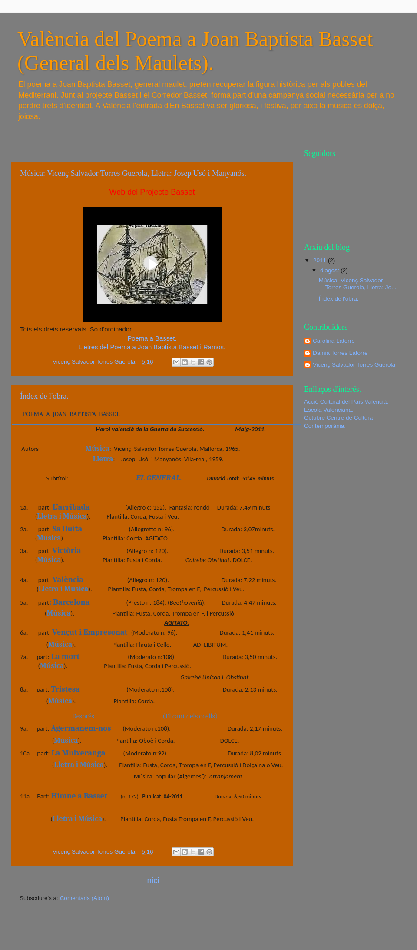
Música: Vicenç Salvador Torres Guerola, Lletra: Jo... (358, 284)
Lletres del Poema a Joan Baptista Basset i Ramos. (152, 347)
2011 (320, 260)
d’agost (330, 270)
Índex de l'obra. (44, 396)
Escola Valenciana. (329, 410)
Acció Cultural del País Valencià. (346, 401)
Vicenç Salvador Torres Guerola (354, 364)
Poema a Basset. (151, 338)
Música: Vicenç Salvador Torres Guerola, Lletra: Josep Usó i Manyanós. (133, 173)
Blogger (265, 932)
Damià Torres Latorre (340, 353)
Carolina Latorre (334, 341)
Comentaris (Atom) (84, 898)
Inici (152, 880)
